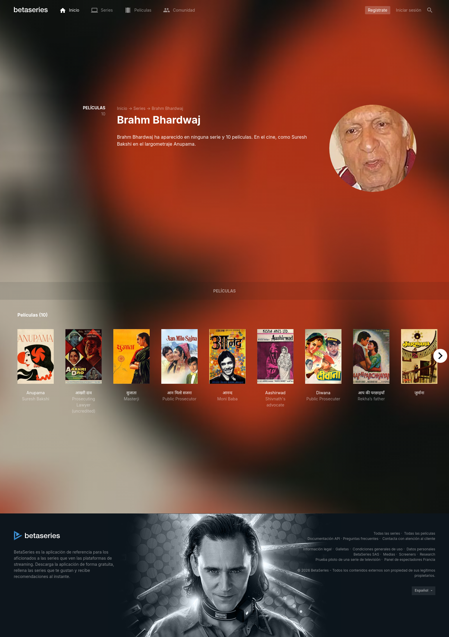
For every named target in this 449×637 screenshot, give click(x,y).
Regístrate (377, 10)
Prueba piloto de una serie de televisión (348, 559)
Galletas (342, 549)
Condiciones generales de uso (378, 549)
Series (139, 108)
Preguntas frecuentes (360, 538)
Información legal (317, 549)
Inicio (122, 108)
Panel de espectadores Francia (409, 559)
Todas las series (386, 533)
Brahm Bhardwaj (167, 108)
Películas (224, 290)
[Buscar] (429, 10)
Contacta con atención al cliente (408, 538)
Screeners (407, 554)
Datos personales (421, 549)
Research (427, 554)
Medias (389, 554)
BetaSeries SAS (366, 554)
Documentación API (323, 538)
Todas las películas (419, 533)
